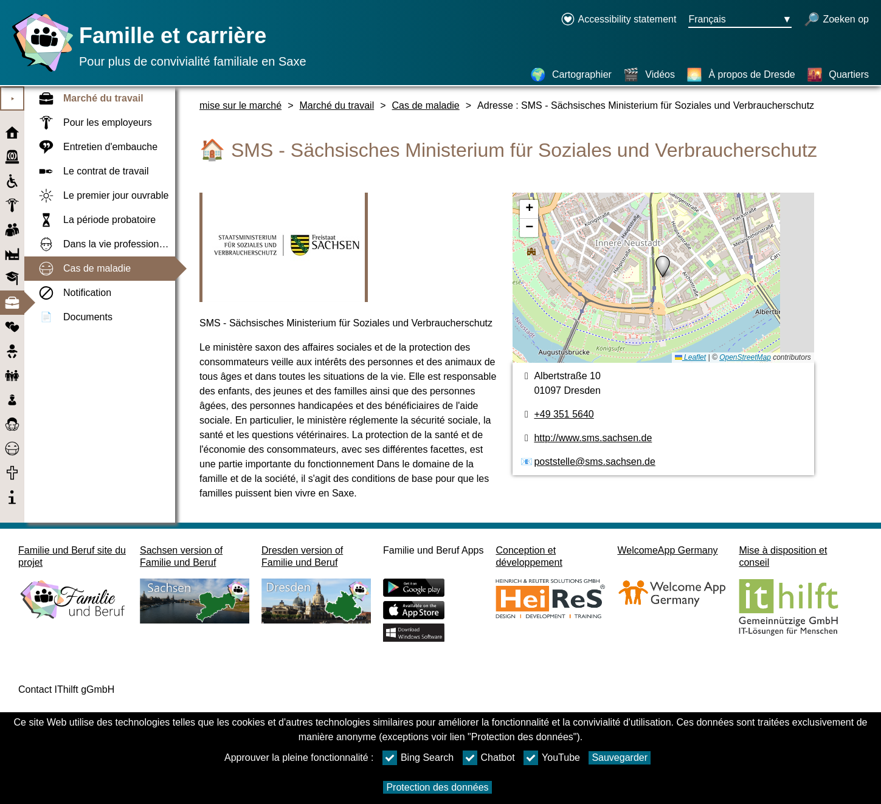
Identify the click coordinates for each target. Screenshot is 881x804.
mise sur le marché (240, 105)
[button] (663, 267)
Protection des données (437, 787)
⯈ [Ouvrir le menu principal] (12, 99)
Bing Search (418, 758)
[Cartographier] (571, 75)
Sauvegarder (620, 757)
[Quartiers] (838, 75)
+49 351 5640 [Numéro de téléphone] (563, 414)
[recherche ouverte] (836, 20)
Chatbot (489, 758)
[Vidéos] (649, 75)
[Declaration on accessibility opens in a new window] (619, 20)
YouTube (551, 758)
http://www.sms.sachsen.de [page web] (593, 438)
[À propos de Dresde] (740, 75)
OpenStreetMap (745, 357)
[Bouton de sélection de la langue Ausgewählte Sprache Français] (740, 20)
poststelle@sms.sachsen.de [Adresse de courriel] (594, 461)
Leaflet (690, 357)
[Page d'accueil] (39, 71)
